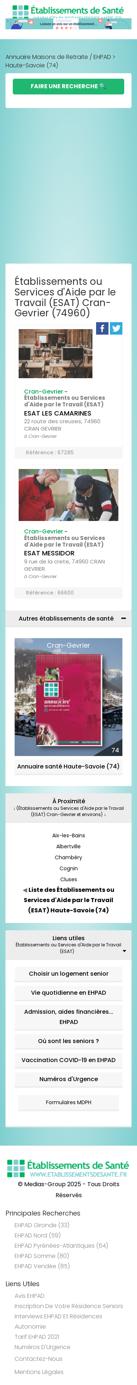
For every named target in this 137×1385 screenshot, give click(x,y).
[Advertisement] (68, 187)
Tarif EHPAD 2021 (37, 1337)
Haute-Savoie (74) (31, 65)
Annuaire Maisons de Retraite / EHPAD (58, 57)
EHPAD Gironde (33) (42, 1225)
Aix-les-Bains (68, 835)
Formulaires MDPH (68, 1102)
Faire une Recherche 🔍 (68, 86)
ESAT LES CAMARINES (57, 413)
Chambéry (68, 857)
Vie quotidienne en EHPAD (68, 993)
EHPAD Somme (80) (42, 1256)
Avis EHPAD (30, 1296)
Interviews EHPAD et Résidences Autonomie (58, 1321)
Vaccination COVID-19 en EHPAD (68, 1060)
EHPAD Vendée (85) (42, 1266)
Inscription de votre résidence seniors (69, 1306)
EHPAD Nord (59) (38, 1235)
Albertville (68, 846)
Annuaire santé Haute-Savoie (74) (68, 766)
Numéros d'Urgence (68, 1079)
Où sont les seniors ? (68, 1041)
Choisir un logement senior (69, 973)
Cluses (68, 879)
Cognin (69, 868)
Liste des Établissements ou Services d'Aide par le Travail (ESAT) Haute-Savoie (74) (69, 900)
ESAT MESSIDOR (49, 553)
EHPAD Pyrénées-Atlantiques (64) (61, 1245)
